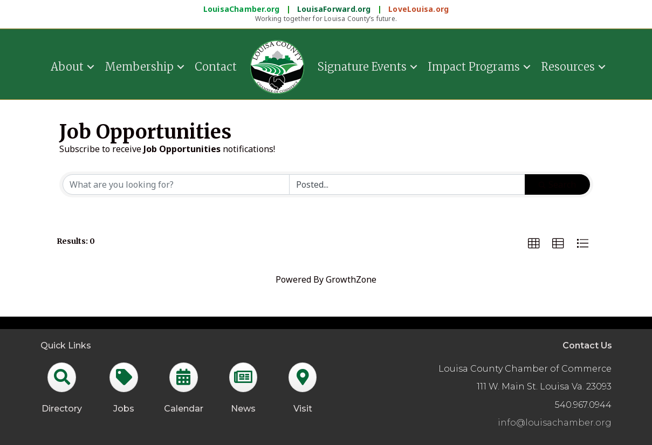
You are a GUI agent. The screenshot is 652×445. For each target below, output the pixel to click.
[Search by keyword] (176, 184)
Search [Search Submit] (557, 184)
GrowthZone (351, 279)
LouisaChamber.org (242, 9)
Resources (568, 66)
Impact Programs (474, 66)
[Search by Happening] (407, 184)
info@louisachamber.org (555, 422)
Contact (216, 66)
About (67, 66)
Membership (139, 66)
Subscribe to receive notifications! (167, 149)
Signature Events (362, 66)
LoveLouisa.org (418, 9)
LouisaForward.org (335, 9)
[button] (534, 244)
